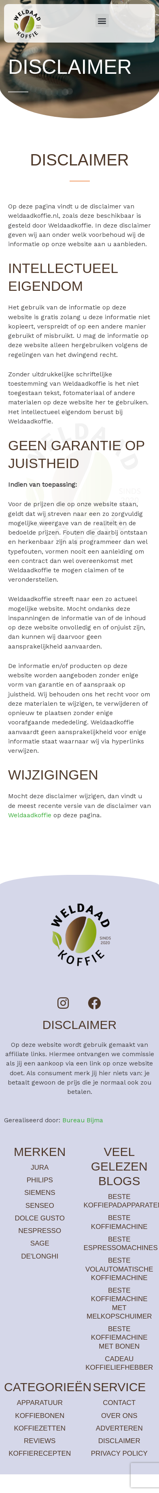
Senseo (39, 1205)
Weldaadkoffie (29, 815)
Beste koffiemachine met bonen (119, 1337)
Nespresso (39, 1231)
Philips (40, 1180)
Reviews (39, 1441)
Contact (119, 1403)
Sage (39, 1243)
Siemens (39, 1193)
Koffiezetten (40, 1428)
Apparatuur (40, 1403)
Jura (40, 1167)
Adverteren (119, 1428)
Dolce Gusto (40, 1218)
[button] (102, 20)
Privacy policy (119, 1453)
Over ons (119, 1416)
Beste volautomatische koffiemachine (119, 1269)
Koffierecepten (39, 1453)
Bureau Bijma (82, 1120)
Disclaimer (119, 1441)
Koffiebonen (39, 1416)
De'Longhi (39, 1256)
